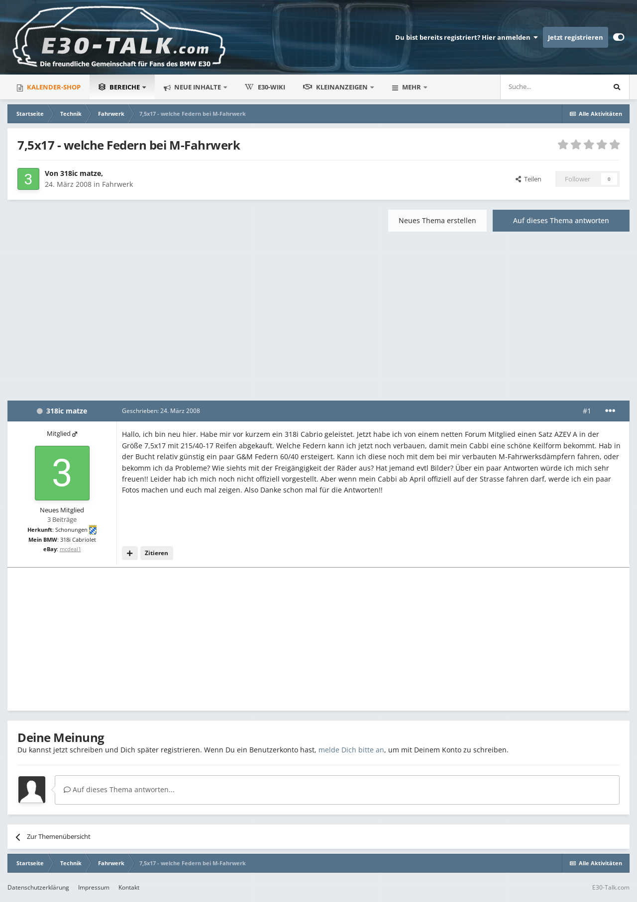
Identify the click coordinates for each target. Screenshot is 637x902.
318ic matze (80, 173)
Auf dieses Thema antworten (561, 220)
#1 (587, 410)
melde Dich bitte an (351, 749)
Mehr (412, 86)
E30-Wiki (265, 86)
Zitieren (156, 553)
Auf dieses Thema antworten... (119, 789)
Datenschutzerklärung (38, 887)
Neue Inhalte (197, 86)
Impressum (93, 887)
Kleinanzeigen (336, 86)
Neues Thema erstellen (437, 220)
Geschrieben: (161, 411)
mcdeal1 (70, 549)
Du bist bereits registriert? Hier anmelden (466, 37)
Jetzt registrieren (575, 37)
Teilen (528, 178)
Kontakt (128, 887)
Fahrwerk (117, 184)
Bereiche (120, 86)
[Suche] (523, 87)
